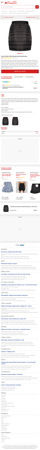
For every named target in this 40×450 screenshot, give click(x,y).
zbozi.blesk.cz (4, 401)
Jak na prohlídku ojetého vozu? (7, 403)
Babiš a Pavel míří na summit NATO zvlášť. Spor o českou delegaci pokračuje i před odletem (19, 324)
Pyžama (2, 422)
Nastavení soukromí (23, 448)
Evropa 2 (2, 441)
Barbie (2, 419)
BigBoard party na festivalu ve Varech (8, 387)
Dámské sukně (4, 13)
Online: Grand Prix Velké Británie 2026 (8, 299)
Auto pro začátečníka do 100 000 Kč (8, 406)
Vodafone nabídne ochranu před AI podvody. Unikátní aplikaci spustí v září (15, 310)
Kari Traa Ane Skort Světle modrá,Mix (6, 175)
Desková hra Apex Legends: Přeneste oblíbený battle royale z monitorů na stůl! (16, 379)
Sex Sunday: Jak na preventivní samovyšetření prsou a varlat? (13, 353)
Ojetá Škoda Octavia (5, 409)
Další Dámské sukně (6, 172)
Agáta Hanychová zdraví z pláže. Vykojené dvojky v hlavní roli (12, 279)
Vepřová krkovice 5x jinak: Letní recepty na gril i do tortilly (12, 331)
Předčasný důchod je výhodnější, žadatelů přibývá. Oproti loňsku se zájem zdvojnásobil (17, 320)
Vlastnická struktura (32, 448)
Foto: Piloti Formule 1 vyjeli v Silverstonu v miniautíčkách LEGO (13, 300)
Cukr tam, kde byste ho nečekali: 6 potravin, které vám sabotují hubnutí (14, 334)
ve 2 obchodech (5, 198)
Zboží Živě (3, 396)
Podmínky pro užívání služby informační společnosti (23, 446)
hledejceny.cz (3, 395)
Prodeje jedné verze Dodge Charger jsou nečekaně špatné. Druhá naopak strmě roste (17, 297)
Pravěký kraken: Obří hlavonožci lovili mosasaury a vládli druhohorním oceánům (16, 376)
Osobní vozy (3, 398)
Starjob (2, 435)
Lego (2, 420)
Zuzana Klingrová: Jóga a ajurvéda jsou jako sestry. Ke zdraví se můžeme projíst (16, 342)
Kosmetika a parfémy (5, 423)
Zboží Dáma (3, 400)
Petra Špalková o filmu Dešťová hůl (8, 388)
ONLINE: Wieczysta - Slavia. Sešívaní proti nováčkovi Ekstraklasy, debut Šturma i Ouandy (18, 267)
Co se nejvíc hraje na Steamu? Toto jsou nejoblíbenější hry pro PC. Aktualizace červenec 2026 (19, 378)
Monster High (3, 417)
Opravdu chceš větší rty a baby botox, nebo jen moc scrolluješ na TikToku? (15, 357)
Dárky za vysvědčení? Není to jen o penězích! (9, 286)
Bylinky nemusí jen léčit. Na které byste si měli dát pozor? (12, 333)
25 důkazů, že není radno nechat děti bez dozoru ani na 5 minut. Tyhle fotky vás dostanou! (18, 290)
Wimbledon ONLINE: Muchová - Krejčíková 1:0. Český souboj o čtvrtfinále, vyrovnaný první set (19, 268)
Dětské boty (3, 426)
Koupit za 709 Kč (20, 71)
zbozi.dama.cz (4, 11)
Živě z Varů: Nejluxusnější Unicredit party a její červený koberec (13, 276)
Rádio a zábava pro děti (5, 438)
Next (37, 185)
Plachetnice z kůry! (4, 288)
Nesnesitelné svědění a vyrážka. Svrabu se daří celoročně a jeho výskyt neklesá (16, 365)
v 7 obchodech (19, 198)
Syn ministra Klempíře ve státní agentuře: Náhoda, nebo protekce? (14, 277)
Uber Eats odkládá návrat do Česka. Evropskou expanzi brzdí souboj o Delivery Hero (17, 322)
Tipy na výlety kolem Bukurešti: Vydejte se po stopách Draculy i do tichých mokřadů (17, 343)
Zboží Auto (3, 407)
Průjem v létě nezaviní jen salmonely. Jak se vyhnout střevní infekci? (14, 369)
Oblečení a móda (12, 11)
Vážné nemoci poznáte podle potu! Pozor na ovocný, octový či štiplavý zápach (16, 367)
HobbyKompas (4, 404)
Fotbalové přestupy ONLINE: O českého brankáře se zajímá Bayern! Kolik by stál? (16, 265)
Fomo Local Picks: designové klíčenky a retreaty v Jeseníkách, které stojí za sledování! (18, 355)
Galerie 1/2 (20, 53)
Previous (3, 185)
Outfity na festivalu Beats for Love (7, 390)
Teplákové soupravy (5, 425)
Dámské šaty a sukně (30, 11)
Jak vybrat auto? (4, 410)
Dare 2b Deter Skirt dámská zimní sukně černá (14, 56)
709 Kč (34, 88)
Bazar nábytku (4, 429)
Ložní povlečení (4, 428)
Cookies (16, 448)
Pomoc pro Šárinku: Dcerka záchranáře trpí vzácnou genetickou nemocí (15, 256)
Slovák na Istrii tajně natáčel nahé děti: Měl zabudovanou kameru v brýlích (15, 258)
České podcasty (4, 436)
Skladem (36, 83)
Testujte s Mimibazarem (6, 415)
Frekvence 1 (3, 439)
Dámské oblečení (20, 11)
